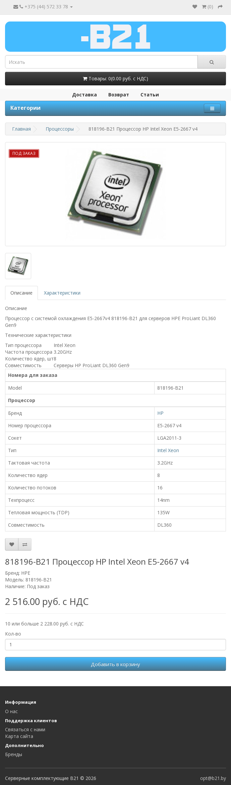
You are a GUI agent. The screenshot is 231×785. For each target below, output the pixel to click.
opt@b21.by (213, 778)
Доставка (84, 94)
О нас (11, 711)
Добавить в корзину (115, 664)
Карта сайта (19, 736)
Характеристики (62, 293)
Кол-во (13, 633)
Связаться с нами (25, 729)
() (207, 6)
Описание (21, 293)
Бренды (13, 754)
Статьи (149, 94)
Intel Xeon (168, 450)
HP (160, 413)
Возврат (118, 94)
